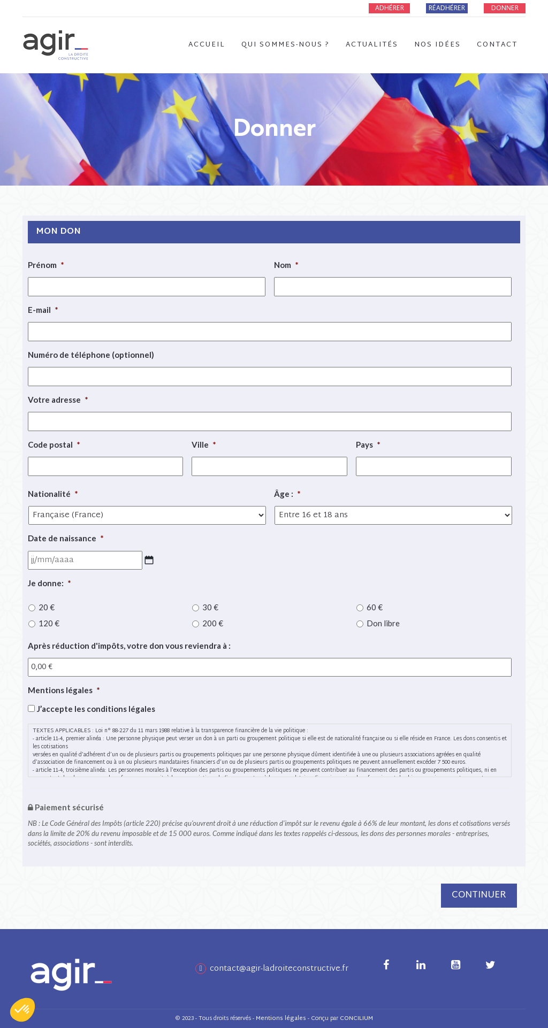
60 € (375, 607)
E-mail (43, 309)
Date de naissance (66, 538)
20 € (47, 607)
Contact (497, 45)
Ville (204, 444)
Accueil (206, 45)
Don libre (383, 623)
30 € (210, 607)
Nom (286, 265)
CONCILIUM (356, 1018)
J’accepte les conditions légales (96, 709)
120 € (49, 623)
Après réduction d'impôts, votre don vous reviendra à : (129, 645)
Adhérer (389, 8)
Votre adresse (58, 399)
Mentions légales (64, 690)
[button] (22, 1010)
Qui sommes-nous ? (285, 45)
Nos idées (437, 45)
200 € (212, 623)
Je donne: (49, 583)
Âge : (287, 493)
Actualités (372, 45)
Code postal (54, 444)
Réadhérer (447, 8)
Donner (505, 8)
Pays (368, 444)
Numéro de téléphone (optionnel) (91, 354)
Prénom (46, 265)
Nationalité (53, 493)
